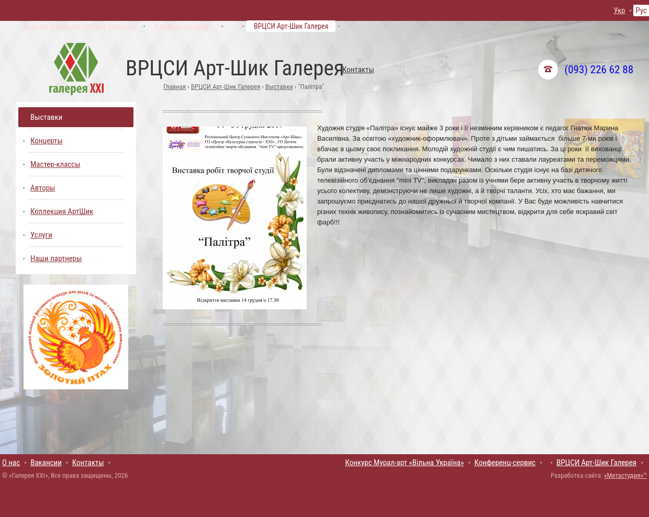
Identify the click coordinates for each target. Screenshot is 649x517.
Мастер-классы (55, 164)
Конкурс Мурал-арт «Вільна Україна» (78, 26)
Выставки (279, 87)
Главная (174, 87)
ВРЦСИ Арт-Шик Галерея (291, 26)
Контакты (358, 69)
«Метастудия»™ (625, 475)
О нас (11, 462)
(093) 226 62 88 (599, 69)
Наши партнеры (56, 258)
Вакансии (46, 462)
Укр (619, 10)
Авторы (42, 188)
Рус (641, 10)
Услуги (41, 235)
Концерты (46, 140)
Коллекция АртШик (61, 211)
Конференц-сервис (183, 26)
